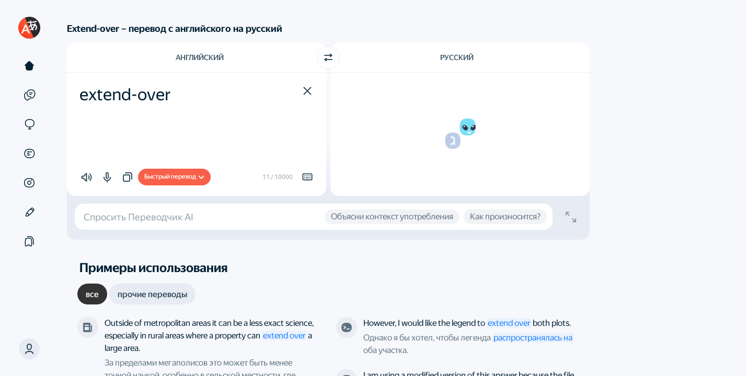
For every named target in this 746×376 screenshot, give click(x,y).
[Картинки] (29, 182)
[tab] (92, 294)
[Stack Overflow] (346, 327)
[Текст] (29, 65)
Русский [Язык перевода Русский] (457, 57)
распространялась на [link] (532, 338)
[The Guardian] (87, 327)
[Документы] (29, 153)
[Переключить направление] (328, 57)
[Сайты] (29, 124)
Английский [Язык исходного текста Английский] (200, 57)
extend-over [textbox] (125, 94)
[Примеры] (29, 95)
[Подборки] (29, 241)
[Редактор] (29, 212)
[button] (29, 348)
